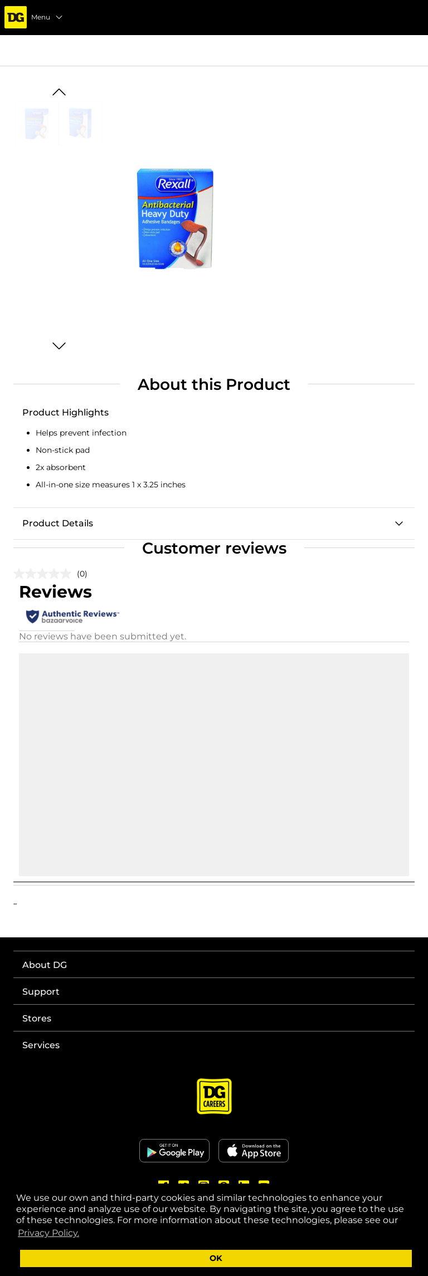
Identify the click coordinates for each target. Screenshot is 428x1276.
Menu (47, 17)
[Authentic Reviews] (73, 616)
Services (41, 1045)
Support (41, 991)
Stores (36, 1018)
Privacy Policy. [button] (48, 1233)
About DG (44, 965)
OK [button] (216, 1258)
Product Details (57, 523)
